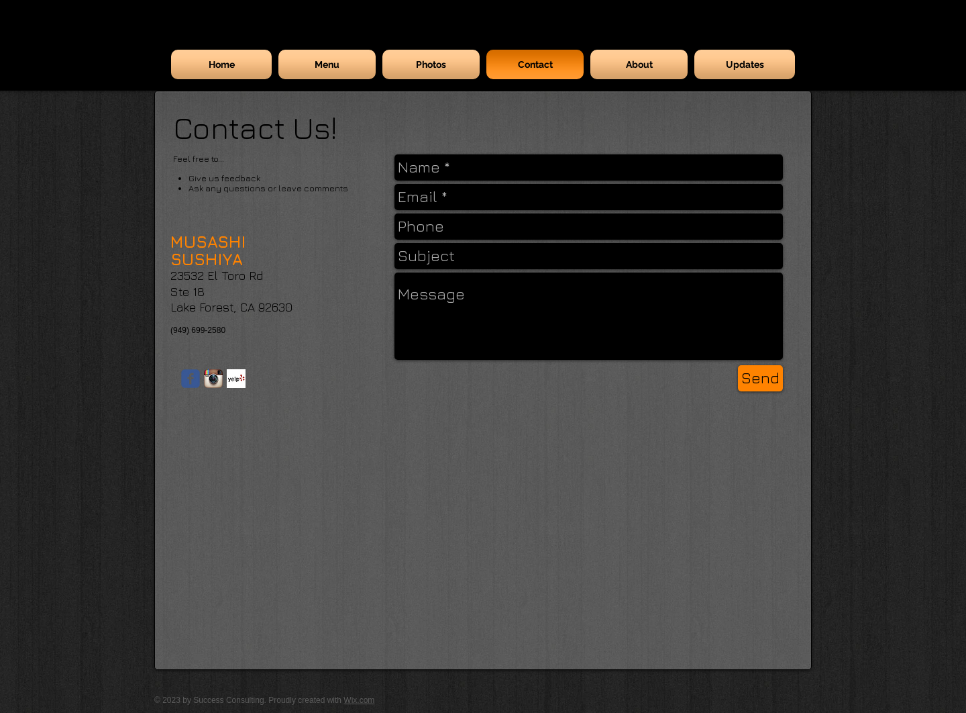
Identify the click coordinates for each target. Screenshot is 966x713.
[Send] (760, 378)
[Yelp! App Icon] (236, 378)
